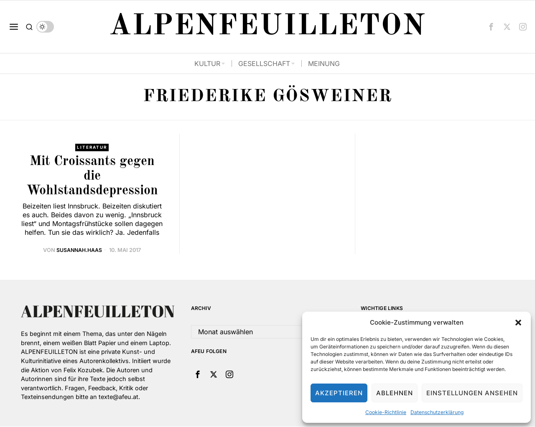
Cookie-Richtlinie (385, 412)
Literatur (92, 147)
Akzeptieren (339, 393)
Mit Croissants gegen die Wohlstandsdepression (92, 176)
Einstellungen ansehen (472, 393)
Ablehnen (394, 393)
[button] (518, 322)
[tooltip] (491, 26)
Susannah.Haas (79, 250)
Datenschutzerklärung (437, 412)
